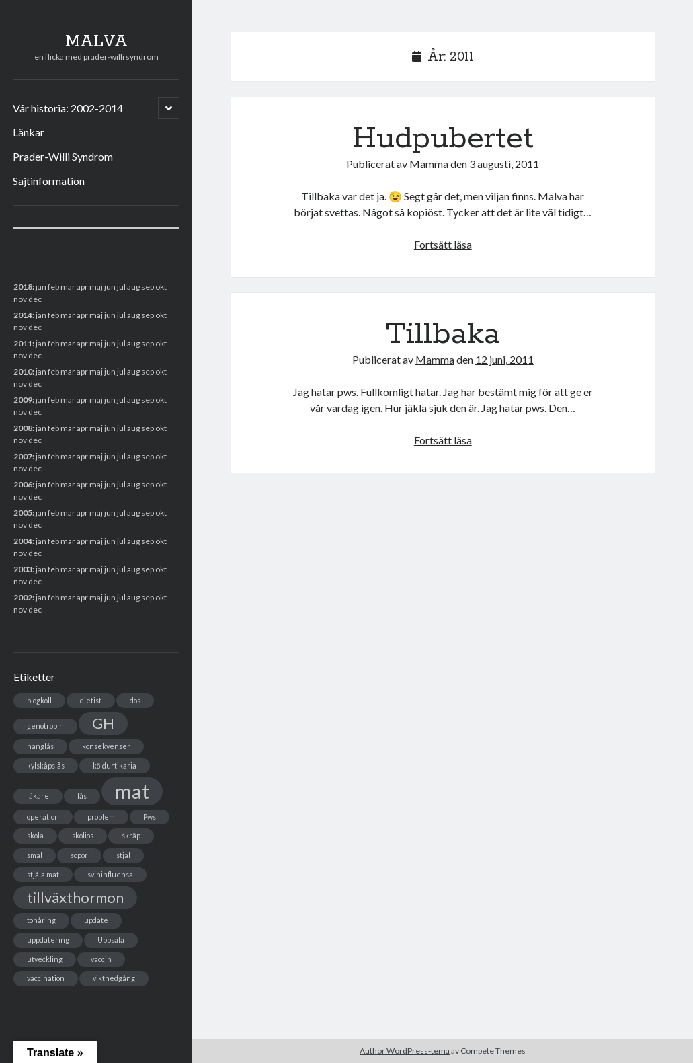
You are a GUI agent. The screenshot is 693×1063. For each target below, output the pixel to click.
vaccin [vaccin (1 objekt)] (101, 959)
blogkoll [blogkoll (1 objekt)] (39, 700)
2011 (22, 343)
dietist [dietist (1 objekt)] (90, 700)
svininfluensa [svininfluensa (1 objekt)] (110, 874)
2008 (22, 428)
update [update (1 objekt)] (96, 920)
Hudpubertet (443, 138)
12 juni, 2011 (504, 359)
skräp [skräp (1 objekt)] (131, 835)
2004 (22, 541)
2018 (22, 287)
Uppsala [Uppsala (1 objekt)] (110, 939)
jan (41, 287)
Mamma (428, 163)
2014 (22, 315)
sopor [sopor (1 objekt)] (79, 855)
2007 (22, 456)
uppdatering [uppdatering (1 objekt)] (48, 939)
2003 (22, 569)
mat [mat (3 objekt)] (132, 791)
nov (20, 299)
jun (110, 343)
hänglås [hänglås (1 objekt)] (40, 746)
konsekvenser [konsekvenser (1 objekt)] (106, 746)
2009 (22, 400)
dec (35, 496)
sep (147, 400)
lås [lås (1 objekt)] (82, 795)
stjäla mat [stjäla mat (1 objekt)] (43, 874)
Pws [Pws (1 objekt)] (149, 816)
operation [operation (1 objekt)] (43, 816)
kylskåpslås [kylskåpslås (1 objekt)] (46, 765)
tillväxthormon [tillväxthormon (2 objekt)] (75, 897)
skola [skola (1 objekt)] (35, 835)
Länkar (28, 132)
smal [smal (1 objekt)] (34, 855)
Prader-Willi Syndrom (63, 156)
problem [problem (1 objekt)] (101, 816)
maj (96, 513)
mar (67, 456)
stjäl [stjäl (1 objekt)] (123, 855)
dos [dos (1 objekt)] (135, 700)
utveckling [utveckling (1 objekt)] (45, 959)
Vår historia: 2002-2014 (68, 108)
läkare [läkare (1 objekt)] (38, 795)
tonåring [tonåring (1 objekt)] (41, 920)
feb (53, 315)
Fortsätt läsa (443, 244)
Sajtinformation (49, 180)
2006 (22, 484)
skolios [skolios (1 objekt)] (82, 835)
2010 (22, 371)
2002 (22, 597)
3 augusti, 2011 (504, 163)
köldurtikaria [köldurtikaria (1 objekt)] (114, 765)
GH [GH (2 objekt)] (103, 723)
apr (82, 371)
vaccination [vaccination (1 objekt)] (46, 978)
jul (121, 456)
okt (161, 428)
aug (133, 343)
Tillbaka (443, 334)
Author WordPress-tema (405, 1051)
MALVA (96, 41)
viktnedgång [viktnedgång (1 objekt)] (114, 978)
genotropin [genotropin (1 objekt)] (45, 725)
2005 (22, 513)
